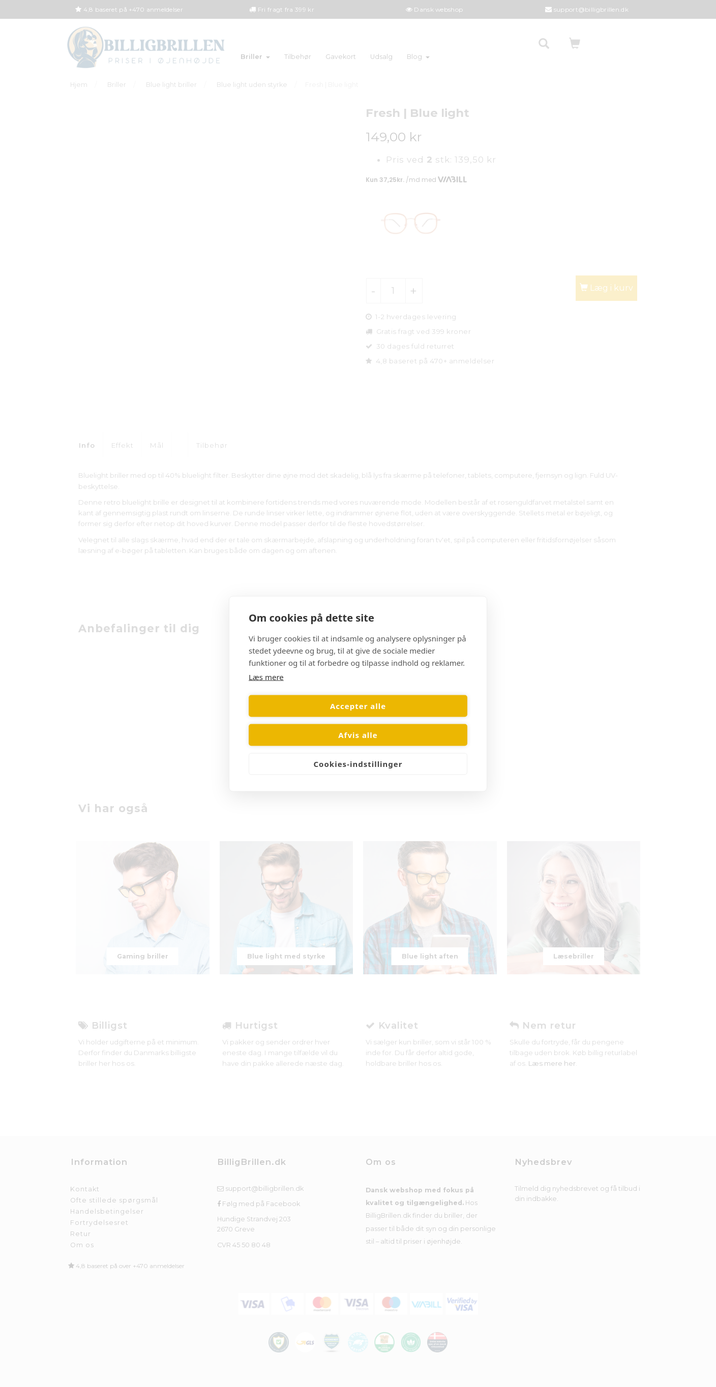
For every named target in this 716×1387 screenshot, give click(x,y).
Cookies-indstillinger (357, 749)
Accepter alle (302, 720)
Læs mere (266, 691)
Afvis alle (414, 720)
